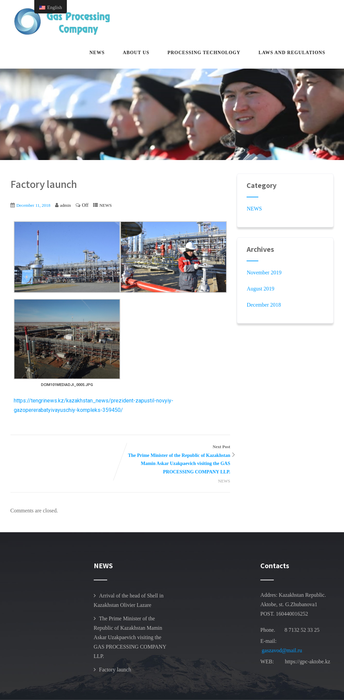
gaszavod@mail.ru (282, 650)
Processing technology (203, 52)
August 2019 (260, 288)
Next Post (175, 460)
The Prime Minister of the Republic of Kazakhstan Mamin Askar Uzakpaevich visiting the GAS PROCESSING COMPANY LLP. (130, 637)
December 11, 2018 (33, 205)
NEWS (96, 52)
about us (136, 52)
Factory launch (115, 669)
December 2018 (264, 305)
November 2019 (264, 272)
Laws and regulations (292, 52)
